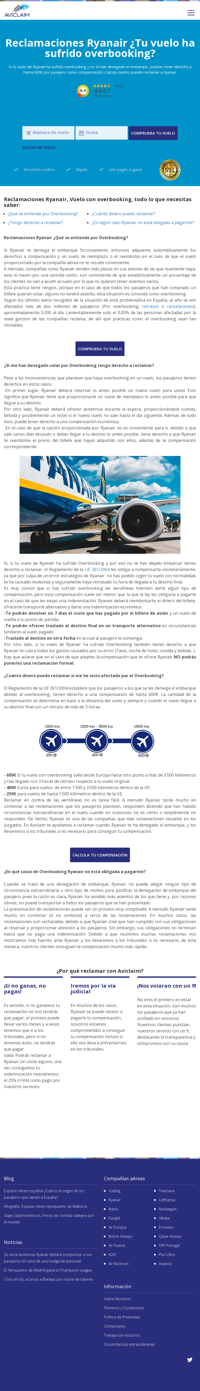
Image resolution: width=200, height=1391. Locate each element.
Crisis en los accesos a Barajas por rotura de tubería (48, 1279)
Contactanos (115, 1326)
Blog (9, 1178)
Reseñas (100, 1121)
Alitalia (164, 1218)
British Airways (120, 1236)
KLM (112, 1254)
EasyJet (114, 1218)
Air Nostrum (119, 1263)
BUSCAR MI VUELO (38, 147)
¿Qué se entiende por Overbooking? (43, 214)
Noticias (13, 1242)
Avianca (165, 1263)
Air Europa (117, 1227)
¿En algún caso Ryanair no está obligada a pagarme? (143, 222)
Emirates (166, 1227)
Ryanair (115, 1199)
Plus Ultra (167, 1254)
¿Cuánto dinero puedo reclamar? (123, 214)
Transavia (166, 1190)
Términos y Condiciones (124, 1307)
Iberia (113, 1208)
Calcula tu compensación (100, 855)
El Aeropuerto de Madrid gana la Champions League (48, 1270)
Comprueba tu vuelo (153, 133)
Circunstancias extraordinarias (129, 1344)
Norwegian (168, 1208)
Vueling (114, 1190)
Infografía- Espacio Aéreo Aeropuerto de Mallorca (45, 1206)
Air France (117, 1245)
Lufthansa (167, 1199)
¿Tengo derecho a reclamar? (35, 222)
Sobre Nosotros (117, 1298)
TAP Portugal (169, 1245)
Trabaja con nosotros (122, 1335)
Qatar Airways (170, 1236)
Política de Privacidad (122, 1316)
